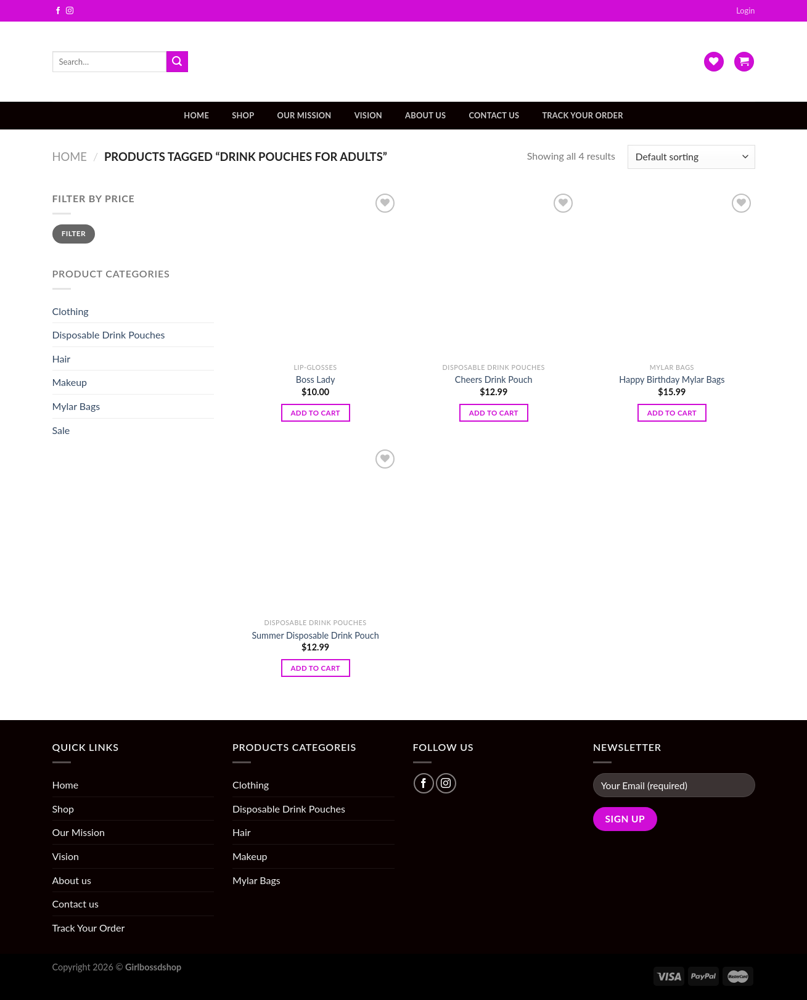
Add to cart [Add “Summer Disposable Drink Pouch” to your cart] (315, 668)
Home (196, 115)
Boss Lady (315, 379)
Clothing (70, 311)
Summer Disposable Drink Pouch (315, 635)
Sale (61, 430)
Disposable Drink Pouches (108, 334)
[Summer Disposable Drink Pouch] (315, 529)
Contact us (494, 115)
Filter (74, 233)
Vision (368, 115)
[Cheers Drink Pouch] (494, 274)
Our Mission (304, 115)
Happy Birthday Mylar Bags (671, 379)
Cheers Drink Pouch (494, 379)
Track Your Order (582, 115)
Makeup (70, 382)
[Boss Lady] (315, 274)
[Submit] (176, 61)
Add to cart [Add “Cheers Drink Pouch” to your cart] (493, 413)
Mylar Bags (76, 406)
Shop (243, 115)
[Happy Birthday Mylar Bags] (672, 274)
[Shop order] (691, 157)
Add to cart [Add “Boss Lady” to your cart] (315, 413)
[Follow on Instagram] (69, 11)
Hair (61, 358)
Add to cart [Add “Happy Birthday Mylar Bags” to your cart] (672, 413)
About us (425, 115)
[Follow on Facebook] (58, 11)
